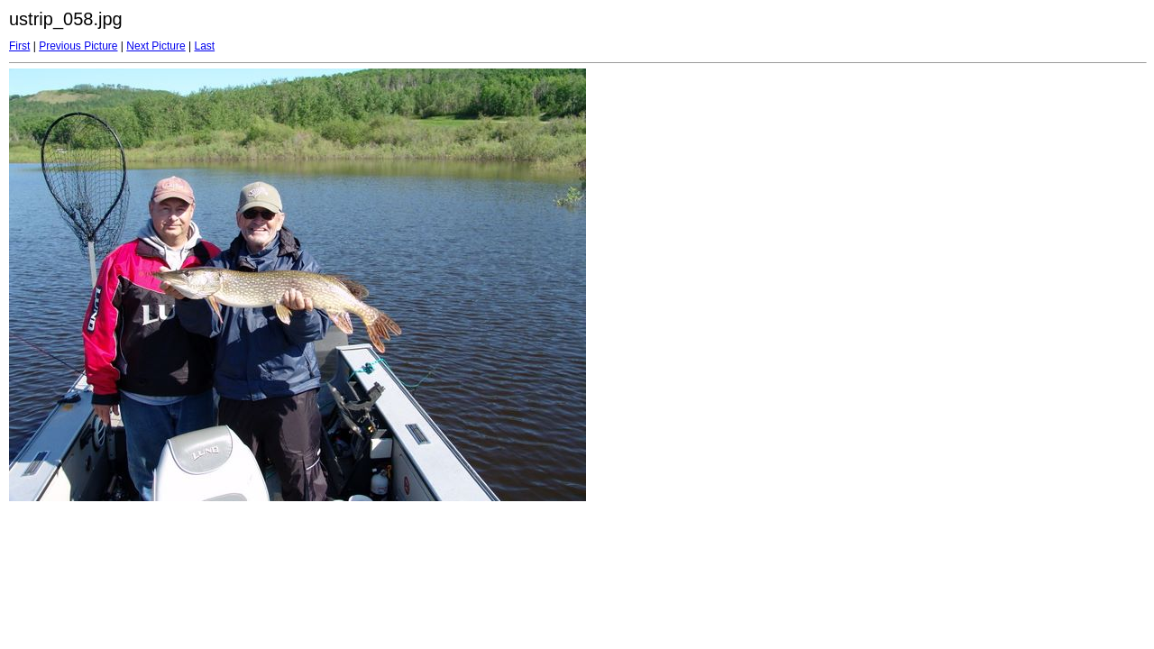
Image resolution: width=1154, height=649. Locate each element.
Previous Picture (78, 46)
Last (204, 46)
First (19, 46)
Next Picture (155, 46)
